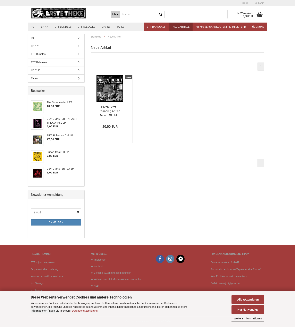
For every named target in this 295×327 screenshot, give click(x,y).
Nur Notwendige (248, 309)
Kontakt (98, 266)
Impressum (100, 259)
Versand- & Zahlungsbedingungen (112, 272)
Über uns (258, 26)
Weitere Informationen (248, 318)
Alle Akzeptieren (248, 299)
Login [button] (259, 3)
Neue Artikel (180, 26)
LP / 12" (105, 26)
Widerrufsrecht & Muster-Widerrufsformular (117, 279)
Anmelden (56, 222)
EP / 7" (45, 26)
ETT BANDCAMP (156, 26)
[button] (245, 3)
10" (33, 26)
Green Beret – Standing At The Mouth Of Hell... (110, 111)
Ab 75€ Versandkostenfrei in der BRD (221, 26)
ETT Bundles (63, 26)
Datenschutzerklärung (85, 310)
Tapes (120, 26)
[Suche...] (115, 14)
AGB (96, 285)
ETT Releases (86, 26)
